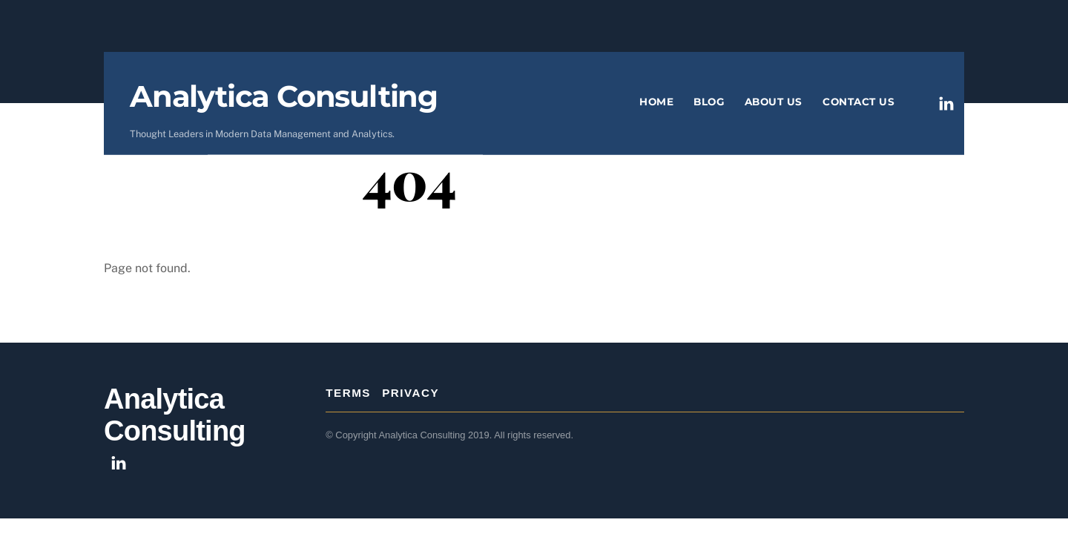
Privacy (410, 392)
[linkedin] (946, 102)
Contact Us (858, 102)
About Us (773, 102)
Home (656, 102)
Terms (348, 392)
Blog (708, 102)
